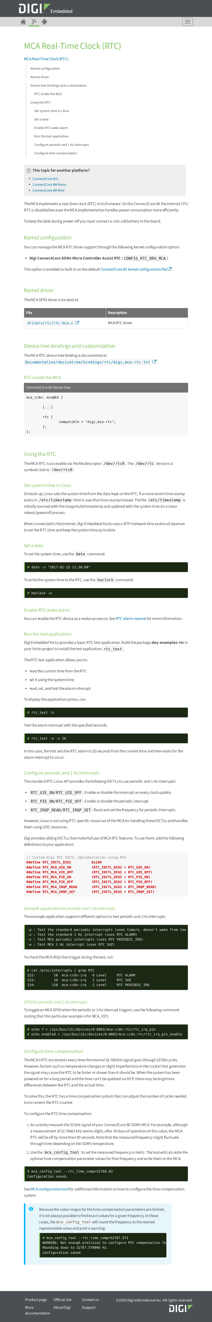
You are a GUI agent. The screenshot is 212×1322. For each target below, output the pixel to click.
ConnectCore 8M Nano (49, 184)
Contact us (90, 1299)
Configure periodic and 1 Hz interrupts (61, 144)
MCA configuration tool (49, 1189)
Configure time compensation (55, 153)
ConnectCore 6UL (46, 178)
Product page (36, 1299)
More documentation (37, 1310)
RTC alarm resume (131, 619)
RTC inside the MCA (48, 94)
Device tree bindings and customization (58, 85)
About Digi (62, 1307)
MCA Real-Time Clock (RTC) (46, 59)
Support (88, 1307)
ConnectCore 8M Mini (48, 190)
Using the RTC (40, 102)
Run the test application (51, 136)
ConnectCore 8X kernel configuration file (134, 269)
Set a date (41, 119)
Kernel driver (39, 77)
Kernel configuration (45, 68)
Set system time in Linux (51, 111)
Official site (62, 1299)
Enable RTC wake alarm (51, 128)
